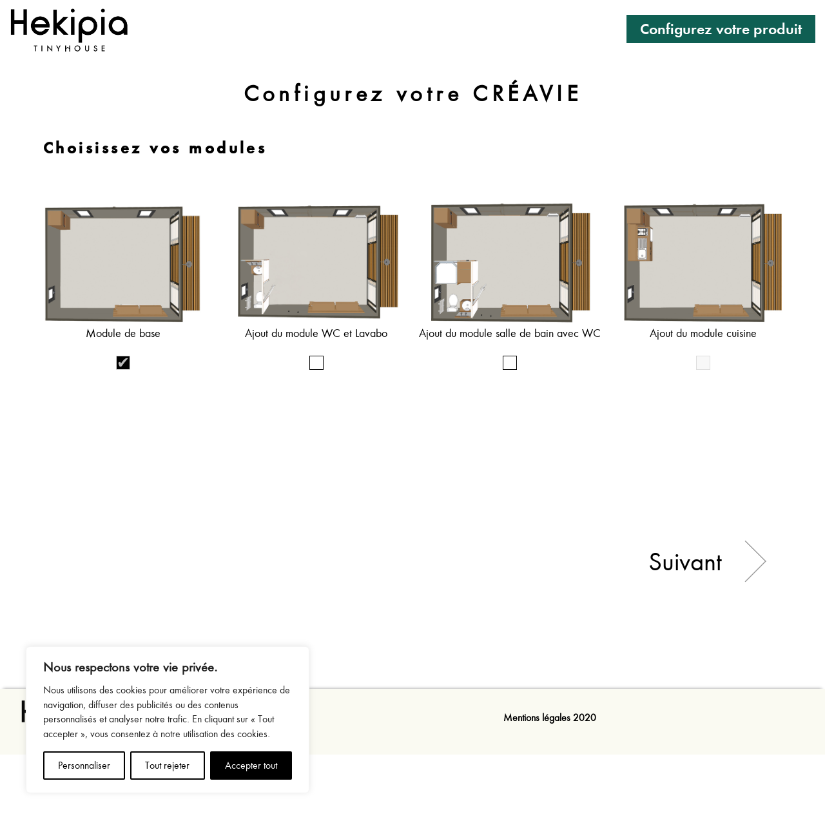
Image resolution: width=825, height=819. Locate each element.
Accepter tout (251, 765)
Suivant (685, 561)
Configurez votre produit (721, 28)
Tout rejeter (167, 765)
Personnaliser (84, 765)
